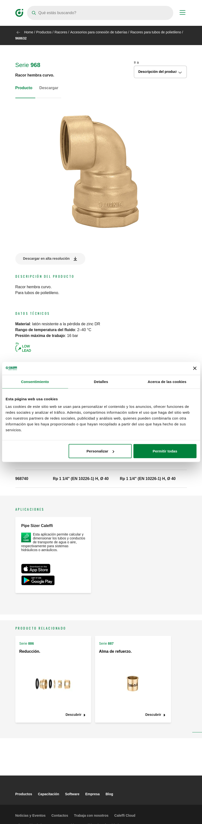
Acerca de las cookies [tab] (167, 381)
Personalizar (100, 451)
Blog (109, 794)
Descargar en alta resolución (46, 258)
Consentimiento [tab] (35, 381)
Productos (44, 32)
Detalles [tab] (101, 381)
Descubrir (73, 715)
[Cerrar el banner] (194, 368)
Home (28, 32)
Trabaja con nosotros (91, 815)
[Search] (100, 13)
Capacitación (48, 794)
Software (72, 794)
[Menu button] (182, 13)
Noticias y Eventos (30, 815)
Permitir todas (165, 451)
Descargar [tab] (48, 88)
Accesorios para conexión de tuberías (98, 32)
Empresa (92, 794)
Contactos (59, 815)
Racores (61, 32)
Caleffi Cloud (124, 815)
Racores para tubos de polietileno (155, 32)
